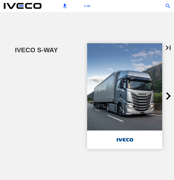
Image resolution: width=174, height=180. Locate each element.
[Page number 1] (87, 6)
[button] (65, 6)
